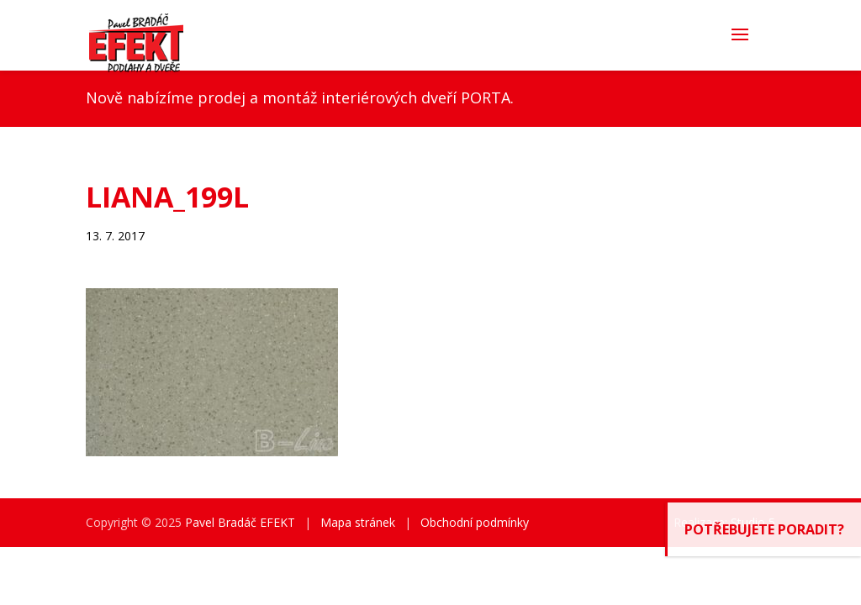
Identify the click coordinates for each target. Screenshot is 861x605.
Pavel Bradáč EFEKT (240, 522)
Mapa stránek (357, 522)
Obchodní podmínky (474, 522)
